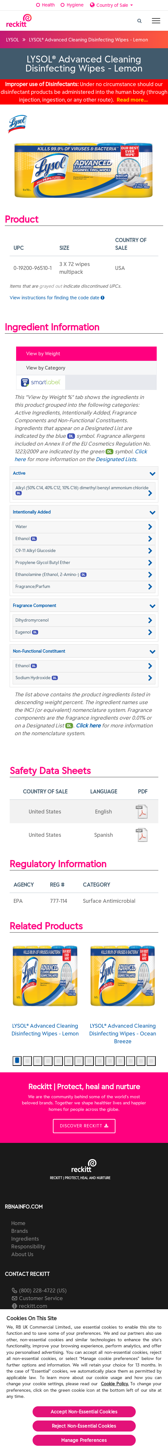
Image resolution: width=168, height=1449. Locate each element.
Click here (88, 725)
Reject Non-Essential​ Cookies (84, 1426)
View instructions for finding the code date (57, 298)
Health (45, 5)
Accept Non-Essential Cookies (84, 1412)
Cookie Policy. (115, 1384)
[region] (84, 1379)
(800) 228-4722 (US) (43, 1290)
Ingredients (25, 1238)
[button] (84, 490)
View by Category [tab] (45, 368)
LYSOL (12, 40)
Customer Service (41, 1298)
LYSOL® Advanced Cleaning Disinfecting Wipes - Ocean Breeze (123, 992)
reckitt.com (33, 1306)
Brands (19, 1231)
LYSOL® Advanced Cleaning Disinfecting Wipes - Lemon (45, 988)
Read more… (132, 99)
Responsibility (28, 1246)
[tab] (86, 382)
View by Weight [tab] (43, 354)
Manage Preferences (84, 1440)
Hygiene (71, 5)
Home (18, 1223)
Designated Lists (116, 459)
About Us (22, 1254)
